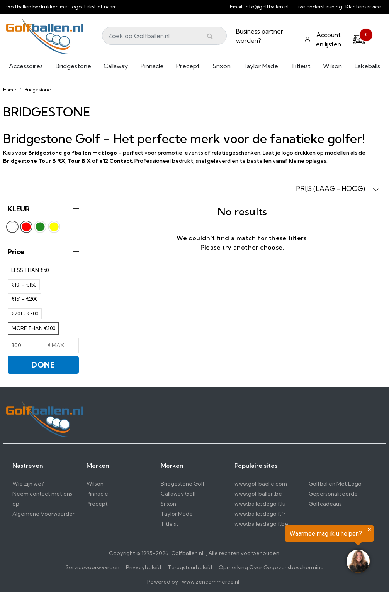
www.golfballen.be (258, 493)
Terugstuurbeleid (190, 567)
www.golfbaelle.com (260, 483)
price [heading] (43, 252)
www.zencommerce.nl (210, 581)
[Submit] (210, 36)
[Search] (164, 36)
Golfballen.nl (187, 553)
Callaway (116, 66)
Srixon (221, 66)
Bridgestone (73, 66)
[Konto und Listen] (324, 39)
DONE (43, 364)
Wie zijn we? (28, 483)
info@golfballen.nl (267, 6)
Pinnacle (152, 66)
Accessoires (26, 66)
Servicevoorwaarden (92, 567)
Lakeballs (367, 66)
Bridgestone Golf (183, 483)
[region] (294, 550)
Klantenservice (363, 6)
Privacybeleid (143, 567)
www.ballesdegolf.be (261, 523)
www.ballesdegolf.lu (259, 503)
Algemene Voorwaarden (44, 513)
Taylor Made (260, 66)
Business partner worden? (259, 35)
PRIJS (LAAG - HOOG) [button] (338, 188)
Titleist (301, 66)
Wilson (332, 66)
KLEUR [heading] (43, 209)
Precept (188, 66)
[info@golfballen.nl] (293, 6)
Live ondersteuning (319, 6)
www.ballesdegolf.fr (259, 513)
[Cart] (359, 38)
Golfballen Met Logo (335, 483)
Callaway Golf (178, 493)
